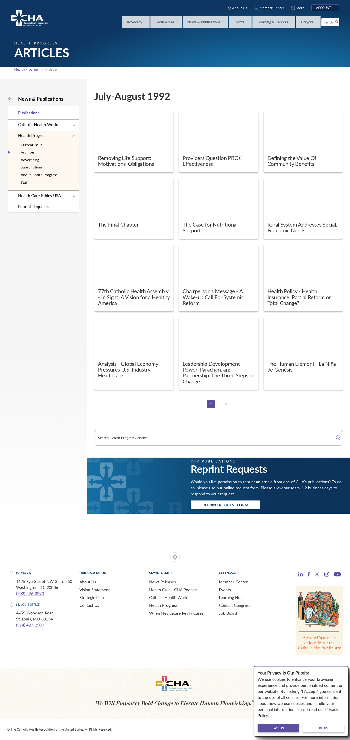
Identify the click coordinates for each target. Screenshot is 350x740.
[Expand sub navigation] (73, 125)
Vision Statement (94, 589)
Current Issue (31, 144)
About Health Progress (39, 174)
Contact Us (89, 605)
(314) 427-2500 (30, 625)
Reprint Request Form (225, 504)
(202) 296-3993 (30, 593)
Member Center (233, 581)
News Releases (162, 581)
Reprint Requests (33, 206)
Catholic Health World (38, 124)
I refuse (323, 728)
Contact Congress (234, 605)
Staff (25, 182)
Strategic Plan (91, 597)
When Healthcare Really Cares (176, 613)
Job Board (228, 613)
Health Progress (26, 69)
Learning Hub (231, 597)
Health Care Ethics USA (39, 195)
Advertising (30, 159)
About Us (87, 581)
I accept (278, 728)
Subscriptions (32, 167)
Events (225, 589)
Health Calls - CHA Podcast (173, 589)
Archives (28, 152)
